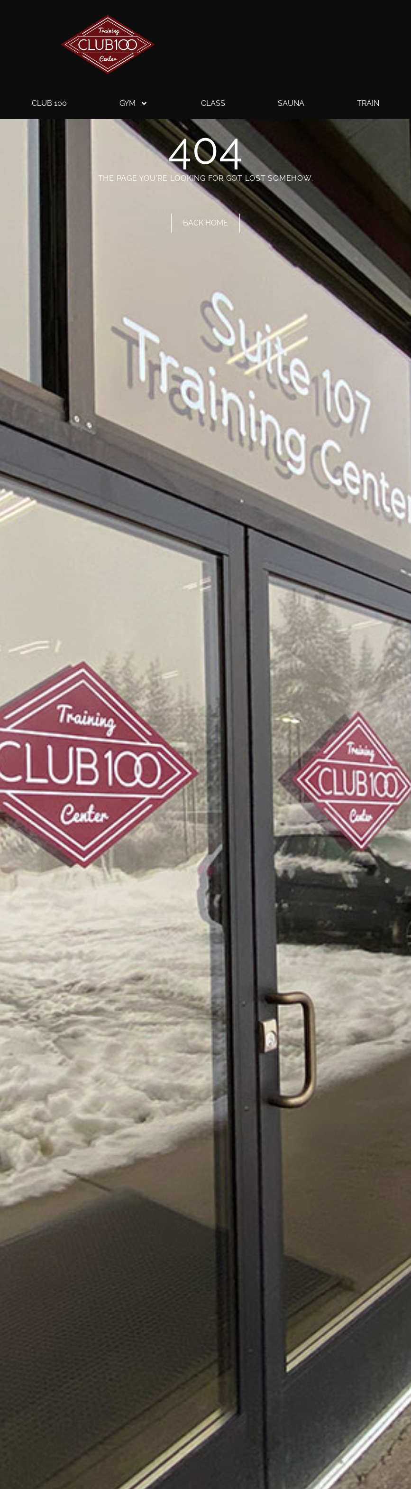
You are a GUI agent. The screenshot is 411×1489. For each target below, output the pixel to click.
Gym (133, 103)
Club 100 (49, 103)
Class (213, 103)
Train (368, 103)
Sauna (291, 103)
